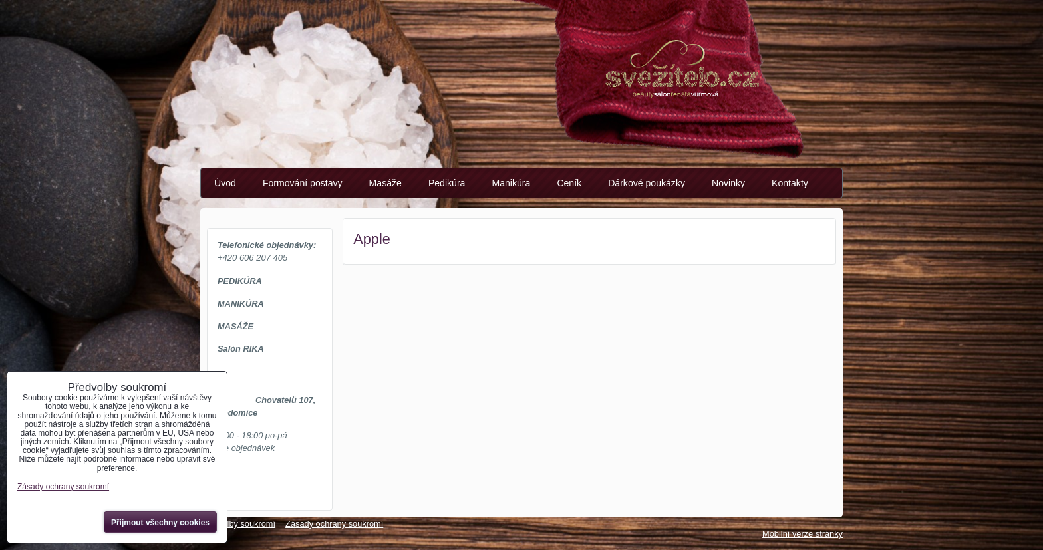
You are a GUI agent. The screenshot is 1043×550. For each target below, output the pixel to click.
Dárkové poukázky (646, 183)
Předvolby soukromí (237, 524)
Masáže (385, 183)
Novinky (728, 183)
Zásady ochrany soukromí (334, 524)
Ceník (569, 183)
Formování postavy (303, 183)
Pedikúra (447, 183)
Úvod (225, 183)
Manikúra (511, 183)
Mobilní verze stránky (802, 534)
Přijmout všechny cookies (160, 522)
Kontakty (790, 183)
